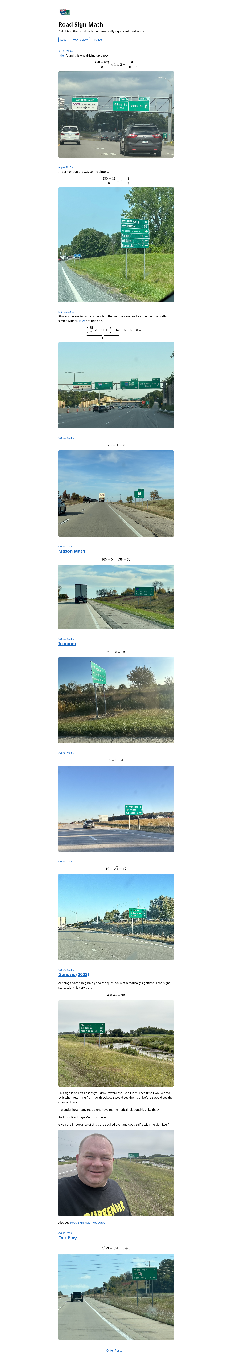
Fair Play (67, 1238)
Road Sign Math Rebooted (87, 1222)
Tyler (61, 55)
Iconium (67, 643)
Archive (97, 39)
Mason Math (71, 551)
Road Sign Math (80, 24)
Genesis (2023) (73, 974)
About (64, 39)
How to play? (80, 39)
